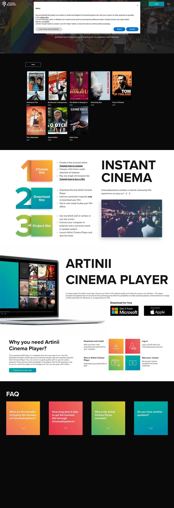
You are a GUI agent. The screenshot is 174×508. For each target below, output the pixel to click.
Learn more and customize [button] (49, 29)
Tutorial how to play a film (22, 370)
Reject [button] (119, 29)
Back (33, 64)
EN (169, 4)
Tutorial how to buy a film (72, 179)
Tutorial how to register (71, 166)
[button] (137, 5)
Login (156, 4)
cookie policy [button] (44, 17)
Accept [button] (132, 29)
